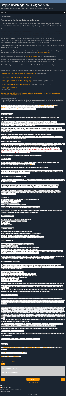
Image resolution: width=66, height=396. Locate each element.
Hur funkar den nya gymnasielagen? (12, 353)
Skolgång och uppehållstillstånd (10, 356)
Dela (3, 363)
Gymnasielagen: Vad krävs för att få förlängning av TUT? (18, 77)
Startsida (33, 379)
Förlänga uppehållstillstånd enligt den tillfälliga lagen (16, 81)
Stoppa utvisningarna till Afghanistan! (25, 5)
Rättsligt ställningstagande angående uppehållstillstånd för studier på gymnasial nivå (26, 347)
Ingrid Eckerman (6, 387)
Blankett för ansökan (32, 56)
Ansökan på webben (43, 52)
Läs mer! (32, 164)
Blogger (35, 394)
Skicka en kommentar (10, 372)
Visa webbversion (33, 382)
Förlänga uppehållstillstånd (9, 88)
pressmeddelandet (17, 109)
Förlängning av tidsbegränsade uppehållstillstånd (15, 84)
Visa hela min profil (5, 391)
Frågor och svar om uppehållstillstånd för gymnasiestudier (18, 73)
